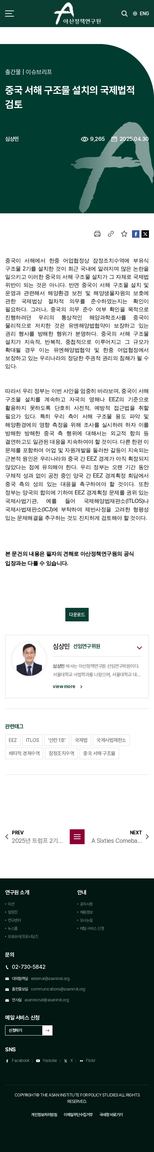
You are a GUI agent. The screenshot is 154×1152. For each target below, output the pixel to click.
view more (64, 686)
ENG (144, 13)
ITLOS (32, 740)
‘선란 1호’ (57, 740)
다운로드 (77, 614)
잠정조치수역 (61, 753)
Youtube (50, 1060)
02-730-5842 (29, 967)
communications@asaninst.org (58, 989)
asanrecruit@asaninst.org (46, 1000)
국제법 (81, 740)
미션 (11, 904)
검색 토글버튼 (124, 13)
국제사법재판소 (111, 740)
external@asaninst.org (50, 978)
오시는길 (86, 920)
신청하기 (15, 1030)
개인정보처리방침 (44, 1114)
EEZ (13, 740)
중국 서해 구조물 (99, 753)
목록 (77, 836)
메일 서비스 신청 (92, 928)
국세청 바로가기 (111, 1114)
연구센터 (14, 920)
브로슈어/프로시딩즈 (23, 936)
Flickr (90, 1060)
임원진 (13, 912)
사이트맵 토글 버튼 (9, 13)
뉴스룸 (13, 928)
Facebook (20, 1060)
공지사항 (86, 904)
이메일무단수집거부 (78, 1114)
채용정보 (86, 912)
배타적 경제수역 (24, 753)
